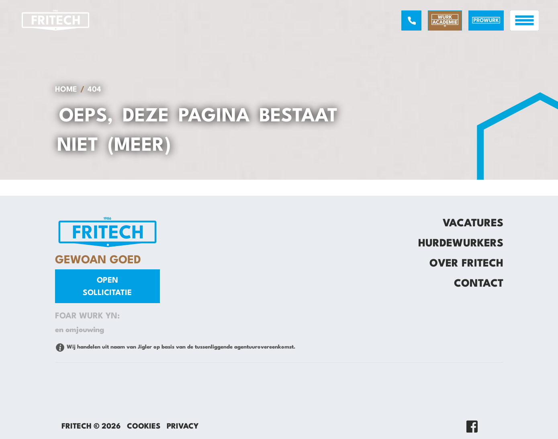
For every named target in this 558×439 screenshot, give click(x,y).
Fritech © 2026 (91, 426)
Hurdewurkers (460, 243)
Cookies (143, 426)
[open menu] (524, 20)
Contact (478, 284)
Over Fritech (466, 263)
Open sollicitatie (107, 287)
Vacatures (473, 223)
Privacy (182, 426)
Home (66, 89)
